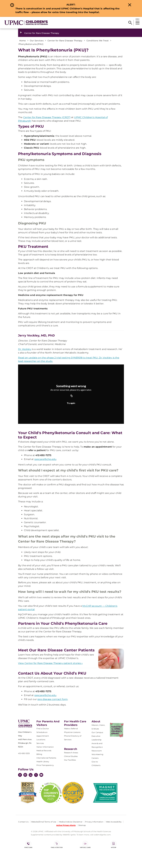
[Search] (130, 22)
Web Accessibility (114, 822)
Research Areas (71, 752)
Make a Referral (71, 728)
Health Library (42, 761)
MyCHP (113, 844)
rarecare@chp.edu (45, 459)
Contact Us (23, 822)
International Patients (46, 758)
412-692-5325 (24, 753)
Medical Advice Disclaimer (70, 822)
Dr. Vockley (24, 349)
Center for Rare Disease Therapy (41, 33)
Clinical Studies (71, 756)
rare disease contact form (52, 699)
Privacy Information (94, 822)
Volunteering (97, 754)
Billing (39, 754)
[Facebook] (20, 775)
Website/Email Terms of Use (43, 822)
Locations (40, 739)
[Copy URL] (71, 396)
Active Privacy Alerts (66, 825)
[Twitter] (36, 775)
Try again (71, 403)
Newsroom (97, 751)
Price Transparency (45, 765)
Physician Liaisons (72, 732)
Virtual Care (85, 844)
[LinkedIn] (30, 775)
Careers (95, 758)
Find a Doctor (42, 728)
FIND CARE (28, 844)
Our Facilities (70, 760)
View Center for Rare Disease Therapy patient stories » (50, 663)
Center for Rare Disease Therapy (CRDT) (47, 117)
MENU (137, 19)
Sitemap (82, 825)
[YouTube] (41, 775)
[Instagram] (25, 775)
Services (40, 743)
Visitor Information (45, 747)
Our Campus (97, 732)
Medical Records (43, 750)
